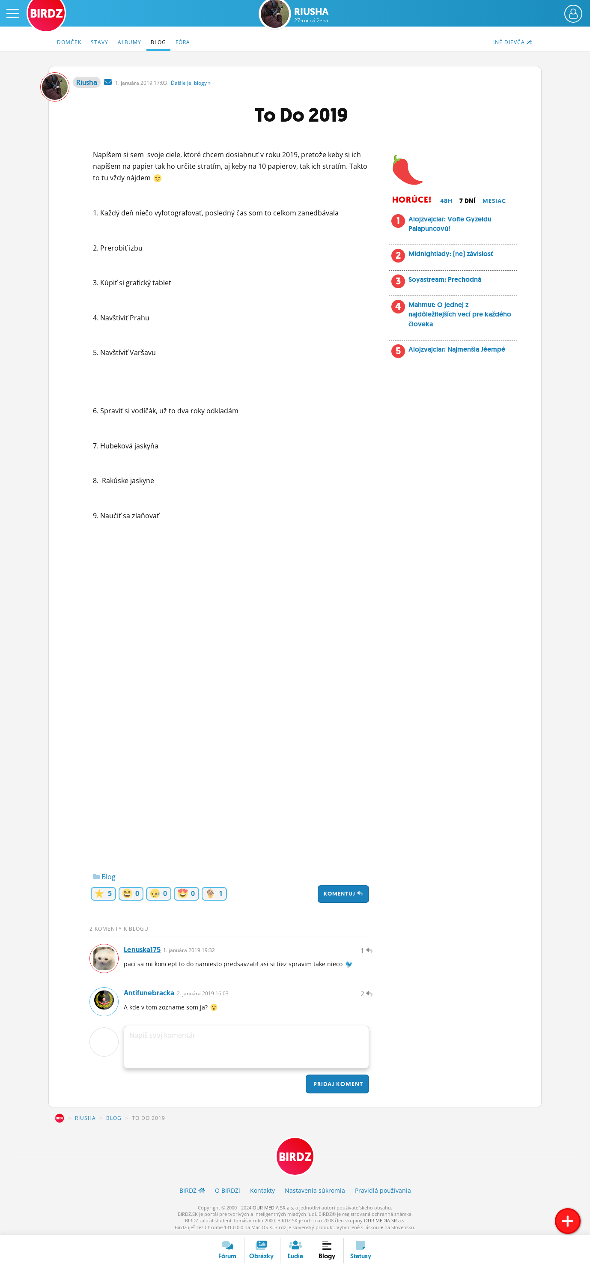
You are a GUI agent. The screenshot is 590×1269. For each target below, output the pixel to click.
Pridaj (337, 1084)
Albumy (129, 42)
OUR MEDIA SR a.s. (273, 1207)
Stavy (99, 42)
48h (446, 201)
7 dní (467, 201)
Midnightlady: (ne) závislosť (450, 253)
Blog (158, 42)
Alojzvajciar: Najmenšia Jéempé (456, 349)
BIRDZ (59, 1118)
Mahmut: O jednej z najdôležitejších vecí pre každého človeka (459, 314)
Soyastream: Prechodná (444, 279)
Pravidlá (383, 1190)
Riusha (311, 15)
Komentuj (343, 893)
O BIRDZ (227, 1190)
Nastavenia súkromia (315, 1190)
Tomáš (240, 1220)
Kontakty (262, 1190)
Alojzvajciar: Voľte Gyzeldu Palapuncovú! (450, 224)
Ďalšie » (191, 83)
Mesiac (494, 201)
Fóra (183, 42)
